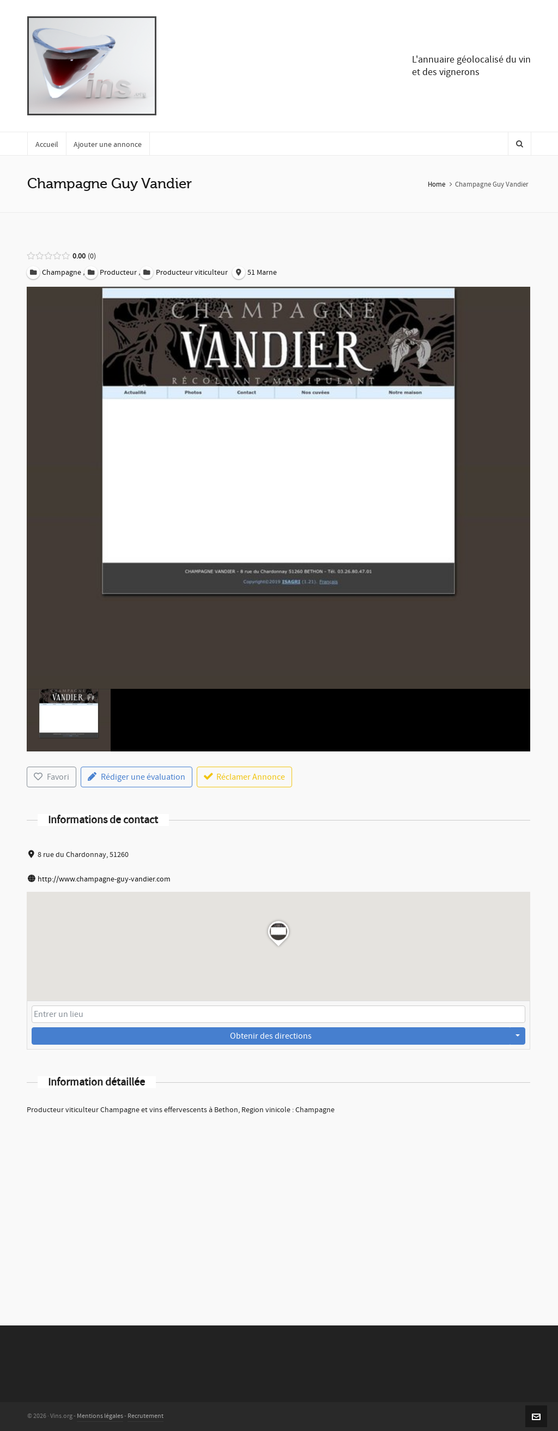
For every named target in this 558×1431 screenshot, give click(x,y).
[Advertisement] (278, 1206)
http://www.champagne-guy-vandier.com (104, 879)
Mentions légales (100, 1416)
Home (436, 184)
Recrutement (145, 1416)
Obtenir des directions (271, 1036)
